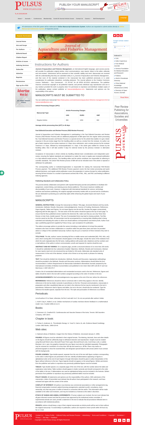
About (20, 18)
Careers (87, 18)
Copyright (111, 415)
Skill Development (99, 18)
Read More (124, 97)
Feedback (54, 417)
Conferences (38, 18)
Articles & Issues (23, 61)
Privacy (38, 417)
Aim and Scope (21, 45)
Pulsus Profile (49, 415)
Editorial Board (21, 53)
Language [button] (123, 17)
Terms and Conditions (99, 415)
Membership (48, 18)
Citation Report (21, 57)
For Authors (23, 49)
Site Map (46, 417)
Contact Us (79, 18)
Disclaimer (120, 415)
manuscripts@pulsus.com (75, 89)
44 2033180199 (21, 13)
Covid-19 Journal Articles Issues (63, 18)
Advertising (86, 415)
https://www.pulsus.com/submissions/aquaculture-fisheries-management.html (82, 100)
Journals (28, 18)
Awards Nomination (24, 36)
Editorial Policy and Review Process (68, 415)
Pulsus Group (51, 420)
